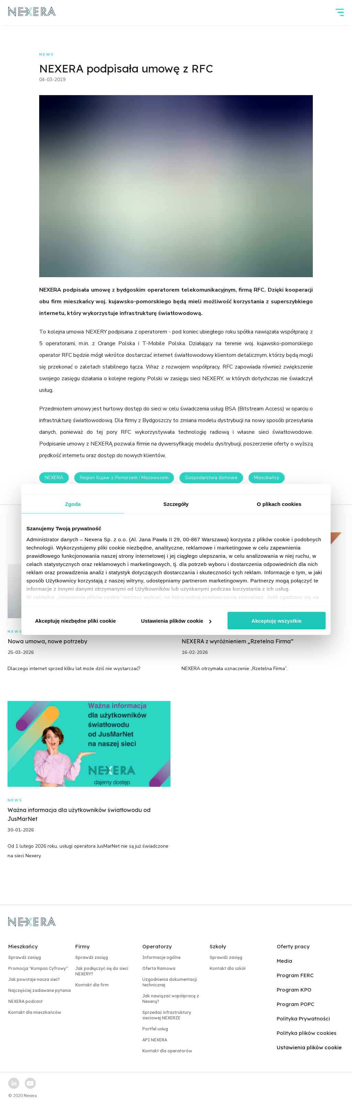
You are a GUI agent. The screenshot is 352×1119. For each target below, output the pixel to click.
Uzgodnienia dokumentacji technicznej (169, 982)
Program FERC (295, 975)
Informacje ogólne (161, 957)
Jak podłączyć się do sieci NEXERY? (101, 971)
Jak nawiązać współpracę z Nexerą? (170, 998)
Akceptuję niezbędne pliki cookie (75, 621)
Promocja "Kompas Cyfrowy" (38, 968)
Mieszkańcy (266, 477)
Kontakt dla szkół (227, 968)
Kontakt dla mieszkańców (34, 1012)
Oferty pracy (293, 946)
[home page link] (32, 12)
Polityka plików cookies (307, 1033)
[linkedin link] (13, 1083)
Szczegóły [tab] (175, 504)
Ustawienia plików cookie (176, 621)
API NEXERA (154, 1039)
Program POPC (295, 1004)
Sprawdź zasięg (24, 957)
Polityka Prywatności (303, 1018)
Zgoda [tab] (73, 504)
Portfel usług (155, 1028)
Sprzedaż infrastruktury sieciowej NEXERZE (166, 1015)
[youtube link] (30, 1083)
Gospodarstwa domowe (211, 477)
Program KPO (294, 989)
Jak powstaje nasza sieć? (34, 979)
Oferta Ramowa (158, 968)
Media (284, 961)
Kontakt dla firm (92, 984)
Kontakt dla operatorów (167, 1050)
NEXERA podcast (25, 1001)
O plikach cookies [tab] (279, 504)
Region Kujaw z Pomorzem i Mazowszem (124, 477)
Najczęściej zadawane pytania (39, 990)
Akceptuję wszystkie (277, 621)
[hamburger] (340, 12)
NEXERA (54, 477)
